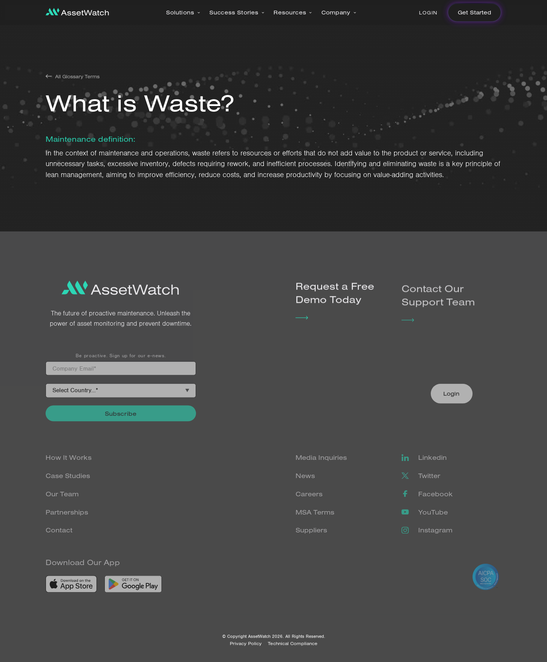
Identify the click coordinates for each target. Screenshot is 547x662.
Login (428, 13)
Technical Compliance (293, 650)
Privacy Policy (246, 650)
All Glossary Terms (77, 76)
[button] (183, 12)
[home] (77, 12)
